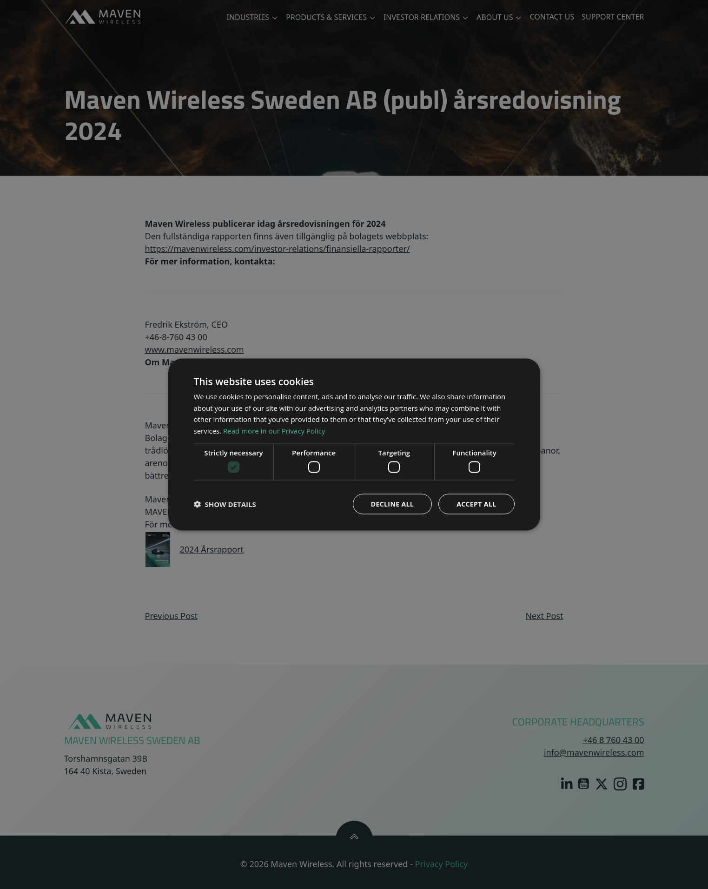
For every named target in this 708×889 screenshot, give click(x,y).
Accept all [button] (476, 504)
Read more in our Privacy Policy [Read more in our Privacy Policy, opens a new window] (274, 430)
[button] (225, 504)
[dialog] (354, 444)
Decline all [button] (392, 504)
